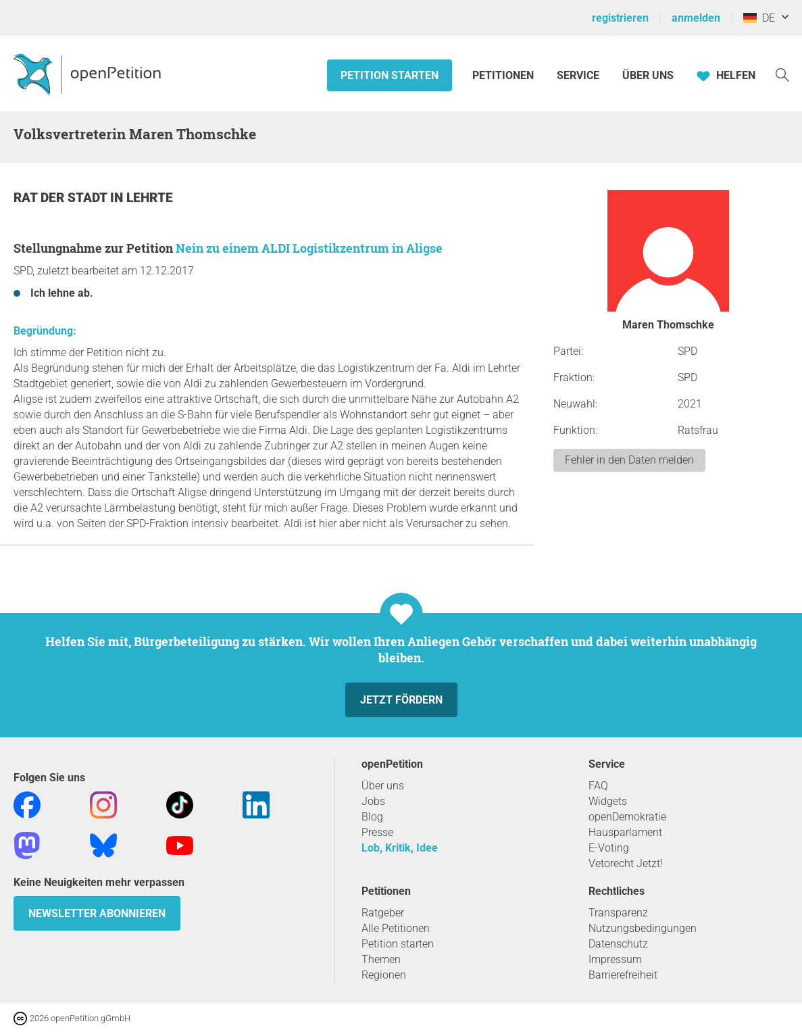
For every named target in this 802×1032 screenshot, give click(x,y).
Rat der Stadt (62, 197)
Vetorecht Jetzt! (625, 863)
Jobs (373, 801)
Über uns (382, 785)
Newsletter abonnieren (97, 913)
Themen (381, 959)
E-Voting (608, 847)
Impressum (615, 959)
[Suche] (782, 74)
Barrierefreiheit (622, 974)
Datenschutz (618, 943)
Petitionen (504, 75)
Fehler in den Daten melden (629, 459)
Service (578, 75)
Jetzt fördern (401, 699)
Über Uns (648, 75)
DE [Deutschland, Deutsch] (759, 17)
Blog (372, 816)
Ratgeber (382, 912)
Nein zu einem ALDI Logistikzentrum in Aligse (309, 248)
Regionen (383, 974)
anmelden (696, 17)
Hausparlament (625, 832)
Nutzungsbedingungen (642, 928)
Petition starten (389, 75)
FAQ (598, 785)
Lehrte (149, 197)
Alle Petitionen (395, 928)
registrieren (620, 17)
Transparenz (618, 912)
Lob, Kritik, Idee (399, 847)
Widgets (607, 801)
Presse (377, 832)
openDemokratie (627, 816)
